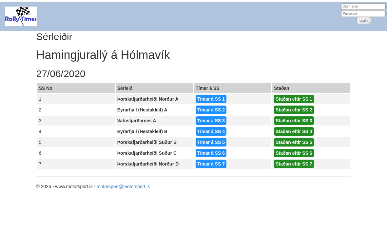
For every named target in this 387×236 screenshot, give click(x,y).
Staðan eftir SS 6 (294, 153)
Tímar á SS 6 (211, 153)
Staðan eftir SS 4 (294, 131)
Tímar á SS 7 (211, 164)
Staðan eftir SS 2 (294, 109)
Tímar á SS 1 (211, 99)
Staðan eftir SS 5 (294, 142)
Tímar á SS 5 (211, 142)
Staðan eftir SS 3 (294, 120)
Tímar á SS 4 (211, 131)
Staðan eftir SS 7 (294, 164)
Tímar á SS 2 (211, 109)
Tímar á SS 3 (211, 120)
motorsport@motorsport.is (123, 186)
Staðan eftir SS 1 (294, 99)
